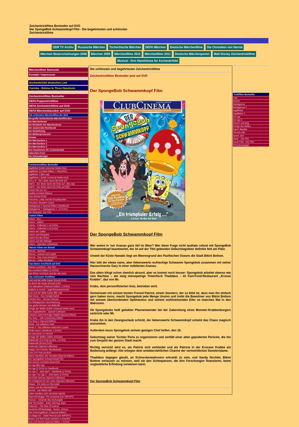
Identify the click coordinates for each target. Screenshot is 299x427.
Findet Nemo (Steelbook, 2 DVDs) (44, 330)
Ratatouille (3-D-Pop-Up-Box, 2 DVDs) (47, 340)
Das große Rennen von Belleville (44, 305)
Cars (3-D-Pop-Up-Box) (39, 352)
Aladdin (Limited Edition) (40, 193)
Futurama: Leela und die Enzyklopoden (47, 199)
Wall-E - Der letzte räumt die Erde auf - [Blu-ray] (51, 184)
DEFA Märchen (155, 47)
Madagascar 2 (240, 107)
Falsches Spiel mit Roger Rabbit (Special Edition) (52, 315)
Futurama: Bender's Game (41, 203)
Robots (236, 101)
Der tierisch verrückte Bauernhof (44, 362)
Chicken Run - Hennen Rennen (43, 299)
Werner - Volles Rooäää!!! (40, 260)
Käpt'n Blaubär (240, 129)
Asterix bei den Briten (38, 238)
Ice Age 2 (237, 120)
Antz (235, 98)
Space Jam (238, 135)
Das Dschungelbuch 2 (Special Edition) (47, 412)
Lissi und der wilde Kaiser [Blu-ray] (45, 293)
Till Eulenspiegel (241, 145)
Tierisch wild (239, 132)
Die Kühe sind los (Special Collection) (46, 378)
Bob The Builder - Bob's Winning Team (47, 403)
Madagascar (239, 104)
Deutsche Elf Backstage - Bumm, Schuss (48, 409)
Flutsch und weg (241, 123)
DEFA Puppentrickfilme (43, 101)
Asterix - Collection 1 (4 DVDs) (43, 225)
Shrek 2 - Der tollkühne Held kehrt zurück (48, 327)
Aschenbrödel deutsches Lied (48, 82)
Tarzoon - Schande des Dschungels (45, 400)
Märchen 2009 (100, 54)
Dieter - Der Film (241, 139)
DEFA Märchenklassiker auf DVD (49, 110)
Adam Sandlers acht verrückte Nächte (46, 393)
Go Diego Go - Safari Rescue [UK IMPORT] (49, 415)
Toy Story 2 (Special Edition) (42, 321)
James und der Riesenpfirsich (42, 387)
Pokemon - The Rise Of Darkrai (43, 406)
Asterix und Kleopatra (38, 234)
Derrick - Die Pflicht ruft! (39, 390)
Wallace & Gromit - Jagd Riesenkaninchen (48, 289)
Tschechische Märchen (125, 47)
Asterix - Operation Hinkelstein (43, 244)
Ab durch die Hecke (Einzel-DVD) (44, 283)
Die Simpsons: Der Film (39, 212)
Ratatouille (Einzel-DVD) (40, 343)
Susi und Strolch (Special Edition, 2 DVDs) (49, 422)
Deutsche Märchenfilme (186, 47)
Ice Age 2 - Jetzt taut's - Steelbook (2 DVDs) (49, 371)
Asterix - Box (34, 219)
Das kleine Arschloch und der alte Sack (47, 273)
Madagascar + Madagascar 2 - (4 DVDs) (48, 209)
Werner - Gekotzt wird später (42, 254)
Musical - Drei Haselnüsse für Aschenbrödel (147, 60)
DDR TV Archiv (63, 47)
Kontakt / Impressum (42, 74)
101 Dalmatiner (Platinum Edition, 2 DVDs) (49, 286)
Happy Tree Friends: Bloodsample (44, 349)
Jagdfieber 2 (239, 113)
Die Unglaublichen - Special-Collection (47, 312)
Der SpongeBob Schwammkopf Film (46, 359)
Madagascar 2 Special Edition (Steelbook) (48, 206)
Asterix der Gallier (37, 231)
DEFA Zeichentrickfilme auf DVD (49, 105)
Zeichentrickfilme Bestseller (46, 96)
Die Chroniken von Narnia (224, 47)
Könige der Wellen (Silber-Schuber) (45, 337)
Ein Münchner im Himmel (40, 334)
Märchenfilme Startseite (44, 69)
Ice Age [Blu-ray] (36, 365)
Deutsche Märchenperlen (192, 54)
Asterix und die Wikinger (40, 241)
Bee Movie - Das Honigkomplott (43, 296)
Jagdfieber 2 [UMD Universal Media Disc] (48, 177)
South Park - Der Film (243, 142)
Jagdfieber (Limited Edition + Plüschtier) (47, 171)
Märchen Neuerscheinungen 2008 (64, 54)
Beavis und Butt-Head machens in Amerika (49, 419)
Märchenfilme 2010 (127, 54)
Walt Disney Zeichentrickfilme (234, 54)
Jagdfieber (238, 110)
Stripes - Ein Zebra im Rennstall (43, 384)
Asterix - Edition (36, 222)
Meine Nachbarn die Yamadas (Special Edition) (51, 356)
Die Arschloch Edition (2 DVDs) (43, 270)
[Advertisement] (149, 11)
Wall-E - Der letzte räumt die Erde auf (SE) (49, 187)
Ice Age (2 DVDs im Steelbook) (43, 368)
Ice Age (236, 117)
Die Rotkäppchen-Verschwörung (44, 302)
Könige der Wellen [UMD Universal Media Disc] (51, 308)
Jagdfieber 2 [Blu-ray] (38, 174)
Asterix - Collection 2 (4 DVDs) (43, 228)
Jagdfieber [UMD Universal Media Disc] (47, 168)
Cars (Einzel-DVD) (37, 196)
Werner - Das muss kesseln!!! (42, 257)
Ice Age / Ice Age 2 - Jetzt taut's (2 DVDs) (48, 374)
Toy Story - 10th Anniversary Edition (45, 318)
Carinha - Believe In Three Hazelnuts (52, 88)
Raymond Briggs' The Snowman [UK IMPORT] (51, 397)
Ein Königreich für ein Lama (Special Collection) (51, 381)
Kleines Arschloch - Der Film (42, 267)
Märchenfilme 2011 (158, 54)
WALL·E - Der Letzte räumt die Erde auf (47, 180)
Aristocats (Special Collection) (43, 346)
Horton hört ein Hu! (37, 190)
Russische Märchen (91, 47)
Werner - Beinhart (37, 251)
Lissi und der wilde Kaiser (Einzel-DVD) (47, 280)
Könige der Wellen (242, 126)
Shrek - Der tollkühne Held (41, 324)
